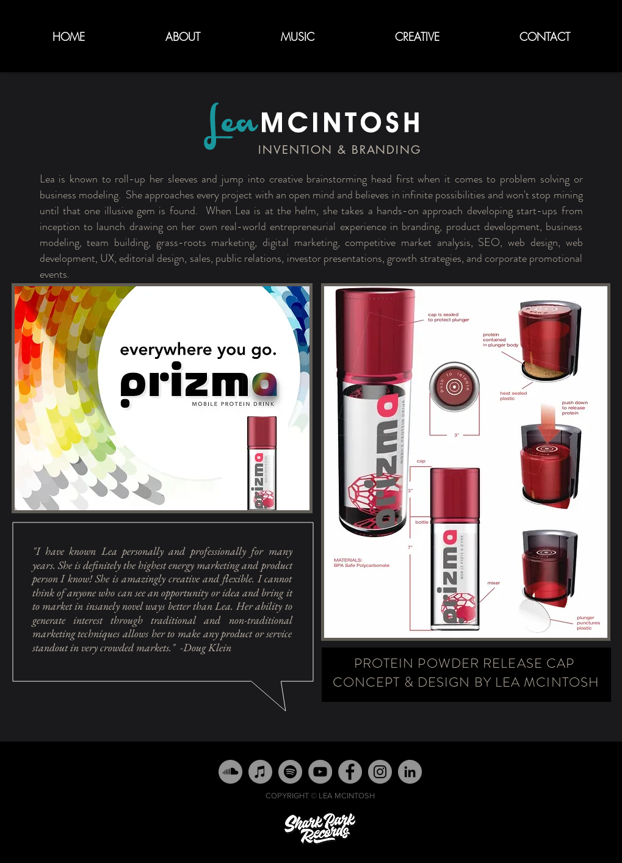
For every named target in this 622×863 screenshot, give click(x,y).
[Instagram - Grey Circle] (380, 772)
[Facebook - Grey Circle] (350, 772)
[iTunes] (260, 772)
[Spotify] (290, 772)
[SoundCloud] (230, 772)
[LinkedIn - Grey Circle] (410, 772)
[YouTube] (320, 772)
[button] (297, 37)
